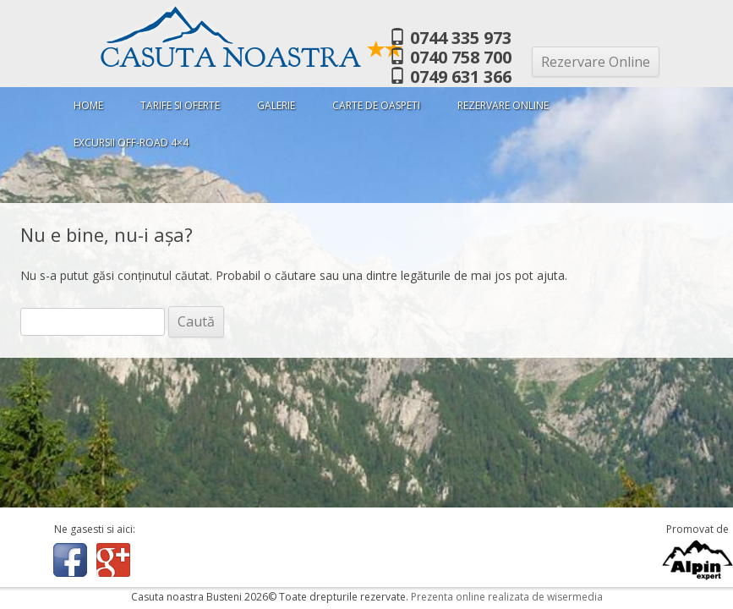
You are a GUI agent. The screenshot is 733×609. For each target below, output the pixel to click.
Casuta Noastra (252, 58)
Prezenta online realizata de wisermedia (507, 597)
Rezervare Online (595, 61)
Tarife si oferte (180, 105)
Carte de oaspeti (376, 105)
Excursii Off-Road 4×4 (131, 142)
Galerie (276, 105)
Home (88, 105)
